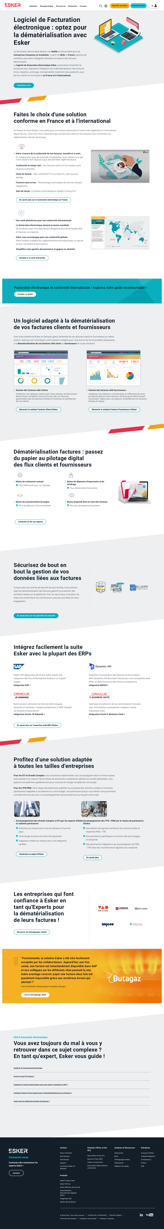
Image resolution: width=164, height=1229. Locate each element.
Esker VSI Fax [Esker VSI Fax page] (65, 1184)
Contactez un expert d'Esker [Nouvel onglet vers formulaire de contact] (31, 854)
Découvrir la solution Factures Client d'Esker (38, 409)
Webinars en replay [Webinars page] (121, 1166)
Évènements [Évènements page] (119, 1163)
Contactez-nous (24, 85)
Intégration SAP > (22, 685)
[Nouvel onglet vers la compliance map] (120, 238)
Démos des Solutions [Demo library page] (68, 1202)
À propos (83, 6)
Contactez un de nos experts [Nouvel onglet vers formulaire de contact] (30, 522)
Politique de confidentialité (97, 1215)
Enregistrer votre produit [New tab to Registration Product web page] (88, 1218)
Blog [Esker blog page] (116, 1156)
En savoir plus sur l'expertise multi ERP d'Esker (37, 725)
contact (16, 1173)
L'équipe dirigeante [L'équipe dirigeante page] (148, 1156)
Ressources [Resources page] (118, 1153)
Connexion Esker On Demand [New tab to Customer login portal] (67, 1167)
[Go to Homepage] (18, 1150)
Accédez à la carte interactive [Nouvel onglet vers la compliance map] (32, 258)
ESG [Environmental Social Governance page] (142, 1166)
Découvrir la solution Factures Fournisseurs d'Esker (114, 409)
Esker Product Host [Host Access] (67, 1181)
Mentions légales (116, 1215)
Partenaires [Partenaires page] (64, 1159)
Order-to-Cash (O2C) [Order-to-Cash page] (95, 1162)
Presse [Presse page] (143, 1163)
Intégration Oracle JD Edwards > (29, 714)
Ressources (61, 6)
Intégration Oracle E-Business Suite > (107, 714)
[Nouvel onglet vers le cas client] (103, 912)
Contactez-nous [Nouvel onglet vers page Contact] (138, 6)
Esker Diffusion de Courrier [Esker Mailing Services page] (70, 1187)
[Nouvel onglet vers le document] (136, 927)
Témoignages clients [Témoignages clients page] (122, 1159)
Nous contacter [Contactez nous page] (66, 1153)
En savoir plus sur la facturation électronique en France (43, 200)
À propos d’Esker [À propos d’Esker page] (147, 1153)
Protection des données (68, 1218)
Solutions (33, 6)
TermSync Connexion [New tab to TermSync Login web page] (107, 1218)
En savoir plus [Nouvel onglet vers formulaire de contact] (92, 857)
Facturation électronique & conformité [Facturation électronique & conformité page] (97, 1167)
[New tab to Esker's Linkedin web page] (141, 1215)
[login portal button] (154, 5)
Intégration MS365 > (99, 685)
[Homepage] (13, 5)
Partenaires (72, 6)
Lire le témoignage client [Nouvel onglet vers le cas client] (35, 995)
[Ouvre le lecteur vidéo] (120, 176)
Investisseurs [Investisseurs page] (146, 1159)
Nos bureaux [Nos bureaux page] (65, 1156)
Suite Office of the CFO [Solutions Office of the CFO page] (96, 1156)
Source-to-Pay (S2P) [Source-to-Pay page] (95, 1159)
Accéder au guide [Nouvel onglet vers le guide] (25, 294)
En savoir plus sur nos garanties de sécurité (36, 616)
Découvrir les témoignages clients (32, 932)
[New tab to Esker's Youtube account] (149, 1215)
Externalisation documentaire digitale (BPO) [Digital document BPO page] (68, 1193)
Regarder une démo (119, 6)
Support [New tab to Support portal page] (63, 1163)
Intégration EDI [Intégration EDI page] (66, 1199)
